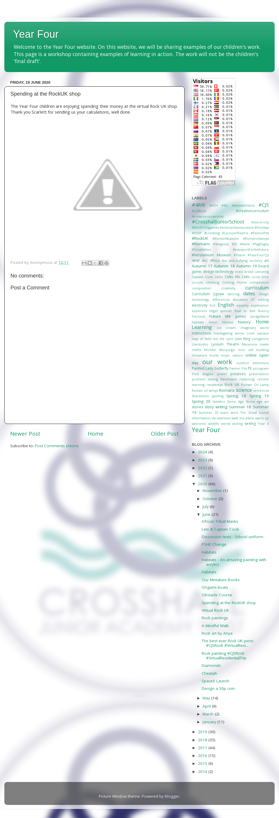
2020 (203, 483)
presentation (259, 374)
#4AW (198, 205)
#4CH (214, 205)
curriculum (257, 287)
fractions (198, 316)
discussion (240, 299)
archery (256, 260)
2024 (203, 451)
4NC (205, 260)
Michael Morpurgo (219, 350)
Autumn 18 (224, 266)
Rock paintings (215, 617)
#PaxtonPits (260, 233)
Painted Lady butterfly (210, 368)
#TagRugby (261, 244)
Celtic (218, 277)
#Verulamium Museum (211, 255)
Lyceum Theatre (225, 344)
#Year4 (239, 255)
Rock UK (232, 384)
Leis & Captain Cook (220, 529)
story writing (216, 406)
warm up (262, 418)
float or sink (245, 311)
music (225, 355)
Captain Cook (202, 277)
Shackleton (200, 396)
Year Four (36, 34)
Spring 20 (201, 401)
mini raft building (253, 350)
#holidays (262, 227)
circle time (260, 277)
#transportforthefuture (251, 249)
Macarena (249, 344)
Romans (227, 390)
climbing (212, 282)
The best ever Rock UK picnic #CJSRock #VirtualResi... (228, 643)
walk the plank (243, 418)
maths (196, 350)
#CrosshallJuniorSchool (218, 222)
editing (263, 299)
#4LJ (224, 205)
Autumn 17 (202, 266)
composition (201, 288)
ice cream (226, 327)
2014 (203, 771)
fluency (263, 311)
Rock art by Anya (217, 633)
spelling (217, 396)
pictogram (261, 368)
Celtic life (232, 276)
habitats (198, 322)
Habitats (209, 552)
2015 (203, 763)
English (226, 305)
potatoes (238, 373)
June (207, 514)
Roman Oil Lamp (255, 384)
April (207, 706)
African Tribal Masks (220, 521)
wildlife (213, 423)
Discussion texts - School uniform (232, 536)
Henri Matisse (221, 322)
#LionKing (212, 233)
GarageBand (259, 316)
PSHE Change (214, 544)
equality (242, 305)
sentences (261, 390)
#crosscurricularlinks (207, 216)
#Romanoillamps (256, 238)
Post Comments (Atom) (56, 445)
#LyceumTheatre (235, 233)
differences (221, 299)
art (266, 260)
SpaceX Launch (215, 680)
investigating (223, 333)
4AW (195, 260)
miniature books (205, 355)
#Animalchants (243, 205)
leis (215, 338)
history (244, 322)
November (213, 490)
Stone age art (257, 401)
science (244, 390)
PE (250, 368)
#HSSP (197, 233)
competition (259, 282)
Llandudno (200, 344)
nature (238, 355)
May (207, 698)
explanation (260, 305)
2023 (203, 460)
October (211, 498)
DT (253, 299)
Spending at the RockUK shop (229, 602)
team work (229, 412)
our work (217, 361)
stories (197, 406)
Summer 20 (208, 412)
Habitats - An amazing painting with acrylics (234, 562)
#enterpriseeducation (237, 227)
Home (95, 433)
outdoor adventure (253, 363)
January (210, 721)
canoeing (262, 271)
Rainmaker (228, 379)
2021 (203, 475)
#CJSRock (199, 211)
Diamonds (211, 665)
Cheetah (209, 673)
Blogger (172, 796)
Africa (215, 260)
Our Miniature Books (221, 579)
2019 (203, 731)
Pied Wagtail (202, 374)
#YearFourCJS (258, 255)
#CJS (263, 205)
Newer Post (25, 433)
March (209, 714)
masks (264, 344)
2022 (203, 467)
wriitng (237, 423)
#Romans (201, 243)
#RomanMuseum (225, 238)
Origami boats (215, 587)
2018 (203, 739)
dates (249, 293)
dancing (233, 294)
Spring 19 (259, 395)
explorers (199, 311)
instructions (201, 333)
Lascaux (263, 333)
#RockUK (200, 238)
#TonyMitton (201, 249)
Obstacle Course (217, 594)
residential (215, 384)
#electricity (260, 222)
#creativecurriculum (252, 210)
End (212, 305)
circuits (197, 282)
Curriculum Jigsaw (208, 293)
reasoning (247, 379)
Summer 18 (240, 406)
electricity (200, 305)
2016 (203, 755)
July (206, 506)
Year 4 (263, 423)
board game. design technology (230, 269)
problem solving (205, 379)
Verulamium (221, 418)
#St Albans (241, 244)
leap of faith (202, 338)
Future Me (220, 316)
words (225, 423)
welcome (199, 423)
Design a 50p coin (218, 688)
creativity (228, 288)
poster (222, 374)
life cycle (226, 338)
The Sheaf (248, 412)
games (240, 316)
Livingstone (260, 338)
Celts (246, 276)
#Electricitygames (205, 227)
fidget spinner (220, 311)
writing (250, 423)
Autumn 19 (246, 266)
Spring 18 (236, 395)
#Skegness (221, 244)
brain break (244, 271)
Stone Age (235, 401)
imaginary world (255, 327)
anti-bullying (238, 260)
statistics (219, 401)
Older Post (165, 433)
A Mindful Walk (215, 625)
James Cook (245, 333)
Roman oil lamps (205, 390)
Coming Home (234, 282)
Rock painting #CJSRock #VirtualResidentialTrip (224, 656)
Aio (224, 260)
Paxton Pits (238, 368)
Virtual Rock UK (215, 610)
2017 (203, 747)
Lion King (242, 338)
